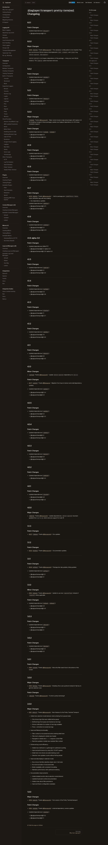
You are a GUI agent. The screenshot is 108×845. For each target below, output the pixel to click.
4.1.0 (90, 91)
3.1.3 (90, 129)
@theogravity (47, 50)
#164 (30, 686)
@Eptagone (46, 383)
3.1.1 (90, 139)
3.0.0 (90, 167)
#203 (30, 550)
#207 (30, 534)
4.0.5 (90, 98)
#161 (30, 712)
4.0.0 (90, 124)
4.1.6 (90, 55)
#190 (30, 593)
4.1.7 (90, 50)
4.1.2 (90, 81)
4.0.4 (90, 103)
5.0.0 (90, 33)
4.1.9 (90, 40)
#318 (30, 196)
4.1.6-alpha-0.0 (93, 60)
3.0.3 (90, 152)
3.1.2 (90, 134)
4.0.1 (90, 119)
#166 (30, 667)
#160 (30, 808)
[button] (11, 7)
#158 (30, 800)
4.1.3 (90, 76)
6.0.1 (90, 12)
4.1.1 (90, 86)
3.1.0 (90, 144)
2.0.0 (90, 174)
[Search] (30, 2)
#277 (30, 383)
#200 (30, 567)
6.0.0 (90, 17)
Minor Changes (94, 93)
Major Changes (94, 20)
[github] (104, 2)
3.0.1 (90, 162)
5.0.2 (90, 22)
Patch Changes (94, 15)
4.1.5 (90, 65)
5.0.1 (90, 27)
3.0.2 (90, 157)
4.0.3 (90, 109)
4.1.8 (90, 45)
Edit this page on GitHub (35, 825)
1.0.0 (90, 179)
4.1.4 (90, 71)
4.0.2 (90, 114)
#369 (30, 50)
